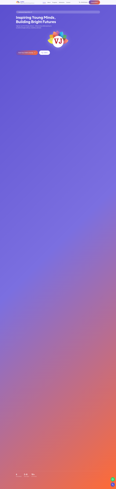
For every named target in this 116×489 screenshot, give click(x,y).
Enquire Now (94, 2)
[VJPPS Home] (25, 2)
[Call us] (83, 2)
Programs (54, 2)
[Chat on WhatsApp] (113, 479)
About (49, 2)
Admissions (61, 2)
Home (44, 2)
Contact (68, 2)
